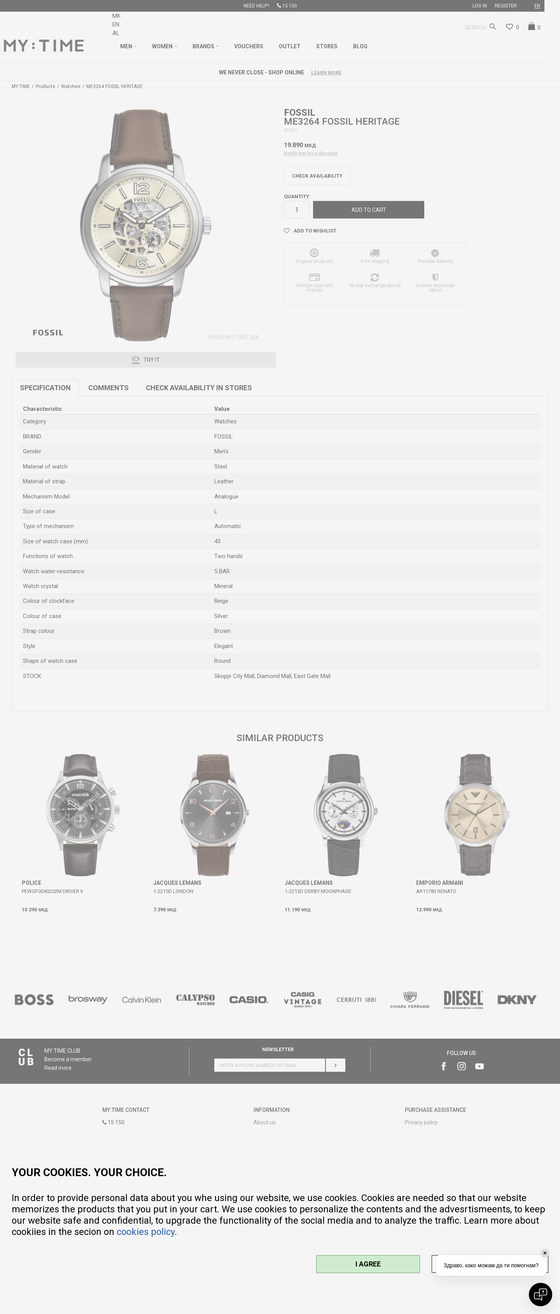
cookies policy (146, 1231)
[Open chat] (540, 1294)
